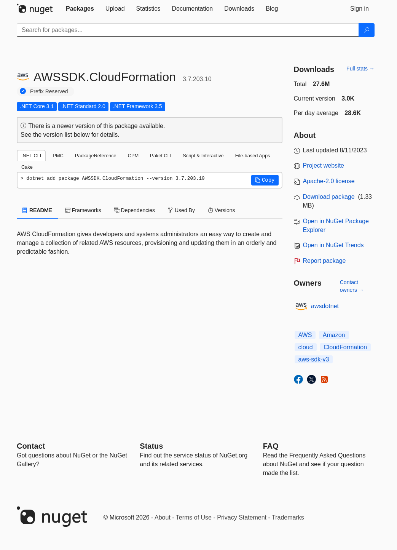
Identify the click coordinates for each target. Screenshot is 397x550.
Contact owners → (352, 286)
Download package (329, 196)
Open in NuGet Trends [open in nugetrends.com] (333, 245)
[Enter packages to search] (188, 30)
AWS (305, 335)
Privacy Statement (241, 517)
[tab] (80, 8)
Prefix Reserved (49, 91)
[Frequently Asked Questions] (271, 446)
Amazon (334, 335)
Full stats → (360, 69)
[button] (265, 180)
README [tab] (37, 210)
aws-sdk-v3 (313, 359)
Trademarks (288, 517)
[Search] (367, 30)
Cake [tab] (27, 167)
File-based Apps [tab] (252, 155)
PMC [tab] (58, 155)
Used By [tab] (181, 210)
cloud (305, 347)
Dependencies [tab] (134, 210)
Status (151, 446)
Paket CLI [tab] (160, 155)
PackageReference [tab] (95, 155)
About (163, 517)
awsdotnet (325, 306)
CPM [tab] (133, 155)
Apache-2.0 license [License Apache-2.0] (329, 181)
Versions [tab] (221, 210)
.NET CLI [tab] (31, 155)
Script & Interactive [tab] (203, 155)
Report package (324, 260)
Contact (31, 446)
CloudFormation (345, 347)
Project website (323, 165)
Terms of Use (194, 517)
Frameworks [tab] (83, 210)
